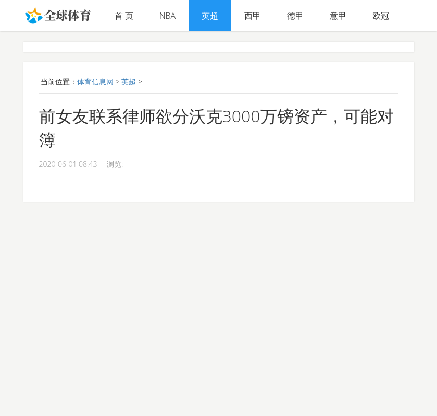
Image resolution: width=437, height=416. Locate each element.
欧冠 (380, 15)
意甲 (338, 15)
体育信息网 (95, 81)
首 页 (124, 15)
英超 (210, 15)
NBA (167, 15)
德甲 (295, 15)
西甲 (252, 15)
